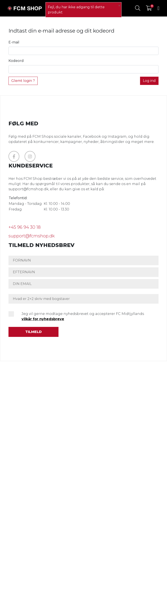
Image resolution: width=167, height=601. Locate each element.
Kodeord (16, 61)
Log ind (149, 81)
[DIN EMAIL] (83, 284)
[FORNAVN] (83, 260)
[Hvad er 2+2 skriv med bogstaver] (83, 299)
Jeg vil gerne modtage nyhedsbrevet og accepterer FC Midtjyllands (83, 316)
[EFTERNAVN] (83, 272)
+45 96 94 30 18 (24, 227)
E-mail (13, 42)
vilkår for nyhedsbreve (43, 319)
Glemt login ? (23, 81)
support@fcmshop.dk (31, 235)
